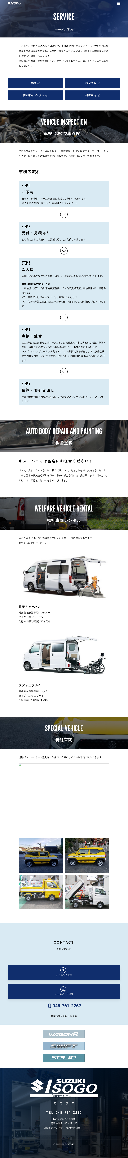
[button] (118, 3)
